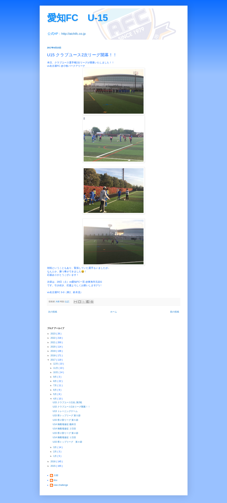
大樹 (56, 475)
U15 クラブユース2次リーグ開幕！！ (71, 406)
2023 (53, 333)
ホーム (113, 311)
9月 (55, 377)
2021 (53, 342)
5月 (55, 394)
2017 (53, 360)
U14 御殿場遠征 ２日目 (64, 428)
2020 (53, 346)
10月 (56, 372)
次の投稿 (52, 311)
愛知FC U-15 (77, 18)
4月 (55, 398)
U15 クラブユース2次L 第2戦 (67, 402)
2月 (55, 451)
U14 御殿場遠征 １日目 (64, 437)
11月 (56, 368)
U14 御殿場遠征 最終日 (64, 424)
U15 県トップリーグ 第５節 (66, 415)
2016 (53, 461)
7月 (55, 385)
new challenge (61, 485)
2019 (53, 351)
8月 (55, 381)
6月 (55, 390)
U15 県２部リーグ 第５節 (65, 420)
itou (55, 480)
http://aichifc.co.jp (73, 34)
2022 (53, 338)
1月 (55, 456)
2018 (53, 355)
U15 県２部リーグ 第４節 (65, 433)
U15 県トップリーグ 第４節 (67, 442)
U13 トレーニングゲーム (65, 411)
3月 (55, 447)
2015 (53, 466)
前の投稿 (174, 311)
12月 (56, 363)
